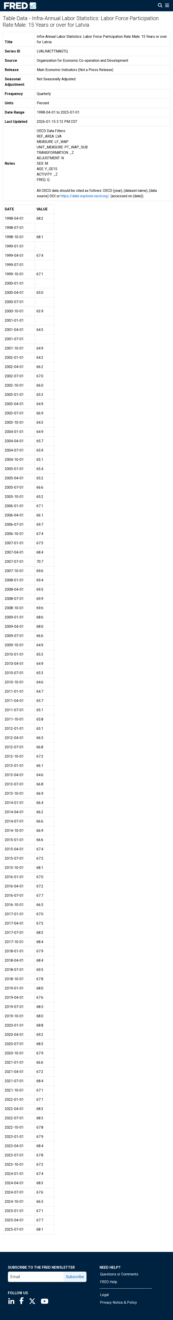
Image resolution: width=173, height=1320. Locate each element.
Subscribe (75, 1276)
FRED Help (108, 1282)
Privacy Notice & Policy (118, 1302)
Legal (104, 1295)
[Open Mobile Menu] (167, 6)
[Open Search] (160, 6)
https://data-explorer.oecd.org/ (85, 196)
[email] (36, 1277)
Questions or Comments (119, 1274)
